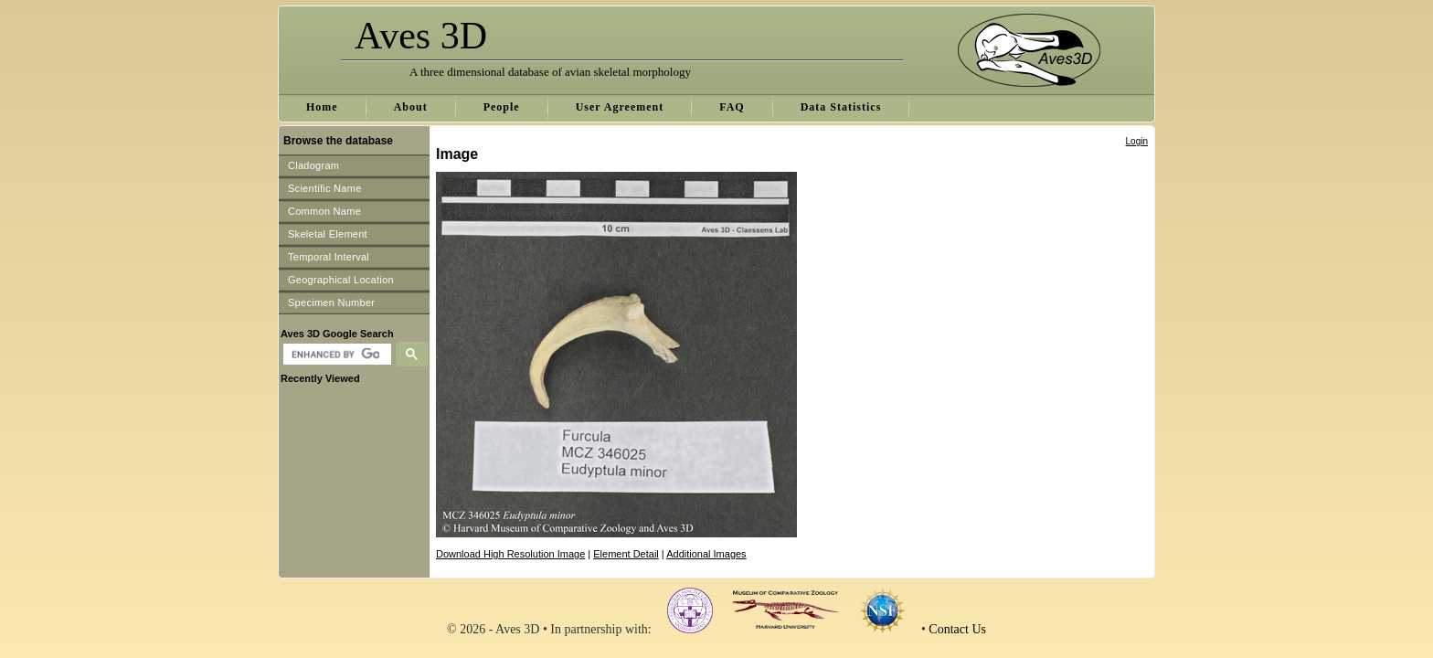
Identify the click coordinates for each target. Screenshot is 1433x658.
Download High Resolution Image (510, 553)
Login (1137, 141)
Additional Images (706, 553)
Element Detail (626, 553)
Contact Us (957, 629)
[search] (335, 354)
